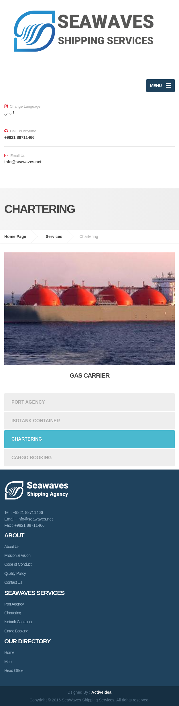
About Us (11, 546)
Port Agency (28, 402)
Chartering (26, 439)
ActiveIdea (101, 692)
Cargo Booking (31, 457)
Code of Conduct (18, 564)
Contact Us (13, 582)
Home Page (15, 236)
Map (7, 661)
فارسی (9, 113)
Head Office (13, 670)
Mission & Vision (17, 555)
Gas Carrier (89, 375)
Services (54, 236)
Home (9, 652)
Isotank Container (35, 420)
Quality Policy (15, 573)
